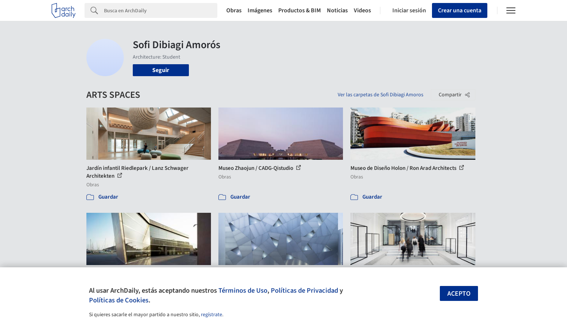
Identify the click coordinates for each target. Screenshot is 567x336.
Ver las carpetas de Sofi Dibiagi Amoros (380, 94)
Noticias (337, 10)
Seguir (160, 70)
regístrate (211, 314)
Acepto (459, 293)
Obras (234, 10)
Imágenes (260, 10)
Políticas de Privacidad (304, 290)
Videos (362, 10)
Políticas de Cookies (118, 300)
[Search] (160, 10)
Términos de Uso (242, 290)
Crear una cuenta (459, 10)
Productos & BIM (299, 10)
